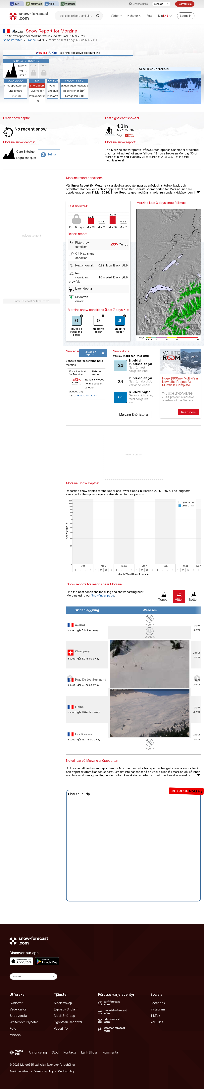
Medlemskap (63, 1003)
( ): (117, 310)
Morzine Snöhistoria (133, 415)
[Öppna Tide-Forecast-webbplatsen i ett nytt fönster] (51, 4)
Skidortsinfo (74, 80)
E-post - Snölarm (66, 1009)
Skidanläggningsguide (74, 85)
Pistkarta (52, 95)
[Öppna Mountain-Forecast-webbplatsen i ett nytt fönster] (34, 4)
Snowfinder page (102, 595)
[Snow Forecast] (29, 16)
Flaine (79, 707)
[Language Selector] (33, 976)
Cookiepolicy (66, 1071)
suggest (150, 624)
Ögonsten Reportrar (68, 1022)
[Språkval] (161, 4)
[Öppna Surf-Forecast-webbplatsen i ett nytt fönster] (17, 4)
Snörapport (37, 85)
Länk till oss (89, 1052)
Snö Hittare (15, 90)
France (31, 40)
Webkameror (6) (37, 98)
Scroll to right (197, 678)
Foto (150, 15)
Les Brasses (83, 734)
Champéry (82, 651)
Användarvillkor (19, 1071)
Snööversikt (18, 1016)
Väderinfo (61, 1028)
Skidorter (16, 1003)
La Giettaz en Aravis (85, 395)
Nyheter (134, 15)
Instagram (157, 1009)
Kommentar (110, 1052)
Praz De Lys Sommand (90, 679)
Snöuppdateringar (15, 85)
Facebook (157, 1003)
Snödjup (53, 90)
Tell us (119, 244)
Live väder (37, 90)
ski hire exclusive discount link (68, 52)
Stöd (55, 1052)
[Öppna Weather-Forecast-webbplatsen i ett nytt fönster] (68, 4)
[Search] (98, 15)
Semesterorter (12, 40)
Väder (116, 15)
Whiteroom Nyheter (24, 1022)
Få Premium (185, 3)
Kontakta (69, 1052)
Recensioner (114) (74, 90)
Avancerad (15, 80)
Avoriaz (80, 625)
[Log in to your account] (185, 15)
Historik (15, 95)
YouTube (156, 1022)
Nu (37, 80)
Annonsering (37, 1052)
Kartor (53, 80)
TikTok (155, 1016)
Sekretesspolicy (43, 1071)
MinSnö (15, 1035)
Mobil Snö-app (64, 1016)
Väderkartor (18, 1009)
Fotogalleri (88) (74, 95)
